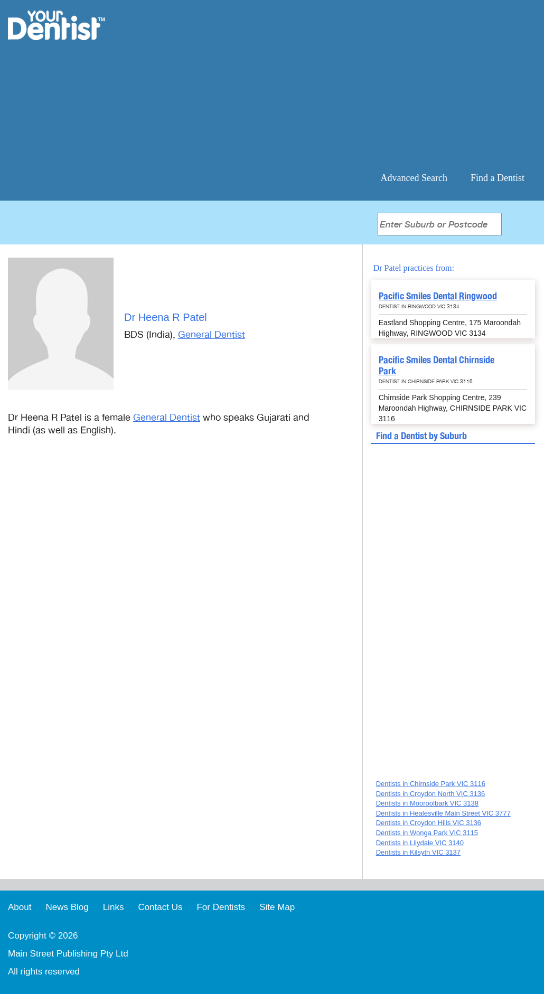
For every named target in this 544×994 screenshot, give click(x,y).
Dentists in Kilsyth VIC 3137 (418, 852)
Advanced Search (414, 178)
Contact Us (160, 907)
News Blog (66, 907)
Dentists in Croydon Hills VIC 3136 (428, 823)
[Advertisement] (340, 84)
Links (113, 907)
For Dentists (220, 907)
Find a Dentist (497, 178)
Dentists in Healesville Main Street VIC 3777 (443, 813)
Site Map (277, 907)
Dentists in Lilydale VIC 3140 (420, 843)
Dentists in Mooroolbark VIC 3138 (427, 803)
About (19, 907)
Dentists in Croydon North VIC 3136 (430, 794)
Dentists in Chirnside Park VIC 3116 (430, 784)
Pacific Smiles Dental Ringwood (438, 295)
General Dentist (211, 334)
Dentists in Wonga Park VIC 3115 (427, 833)
